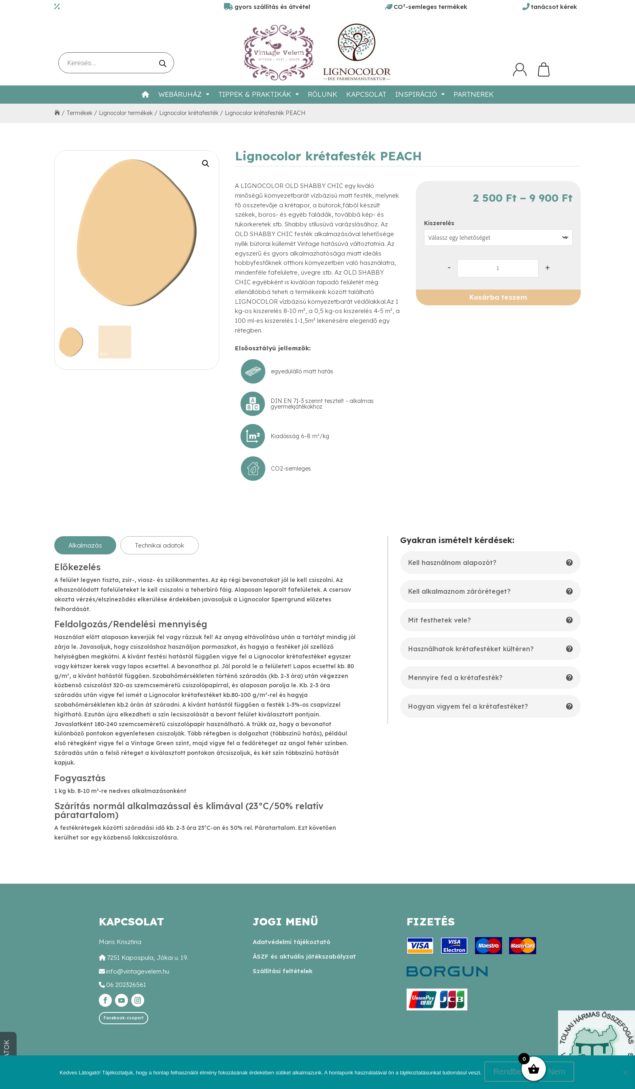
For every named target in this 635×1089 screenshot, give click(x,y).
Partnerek (474, 94)
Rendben (510, 1072)
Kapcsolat (366, 94)
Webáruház (180, 94)
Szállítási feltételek (283, 971)
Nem (557, 1072)
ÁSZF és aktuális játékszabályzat (304, 956)
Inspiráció (416, 94)
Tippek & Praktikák (254, 94)
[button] (205, 163)
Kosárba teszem (498, 297)
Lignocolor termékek (126, 113)
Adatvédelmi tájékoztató (291, 942)
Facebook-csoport (123, 1018)
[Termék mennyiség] (498, 268)
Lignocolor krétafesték (188, 113)
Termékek (79, 113)
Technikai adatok (159, 545)
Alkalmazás (85, 545)
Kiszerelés (439, 223)
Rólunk (322, 94)
